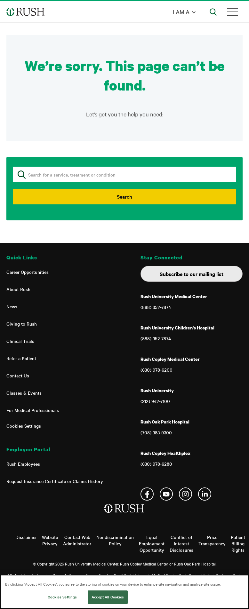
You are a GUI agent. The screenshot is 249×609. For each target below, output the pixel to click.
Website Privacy (50, 540)
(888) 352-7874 (156, 307)
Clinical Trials (20, 341)
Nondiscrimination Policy (115, 540)
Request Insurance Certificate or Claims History (54, 481)
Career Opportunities (27, 272)
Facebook (147, 494)
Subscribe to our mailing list (191, 273)
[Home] (125, 515)
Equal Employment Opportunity (152, 543)
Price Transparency (212, 540)
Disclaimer (26, 537)
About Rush (18, 289)
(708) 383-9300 (156, 432)
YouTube (166, 494)
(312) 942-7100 (155, 401)
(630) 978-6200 (157, 370)
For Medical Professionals (32, 410)
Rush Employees (23, 464)
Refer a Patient (21, 358)
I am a (181, 11)
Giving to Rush (21, 323)
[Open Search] (213, 12)
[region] (124, 592)
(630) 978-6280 (156, 464)
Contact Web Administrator (77, 540)
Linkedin (204, 494)
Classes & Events (24, 393)
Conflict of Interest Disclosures (181, 543)
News (11, 306)
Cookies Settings (23, 426)
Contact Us (17, 375)
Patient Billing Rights (238, 543)
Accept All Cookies (108, 596)
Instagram (185, 494)
